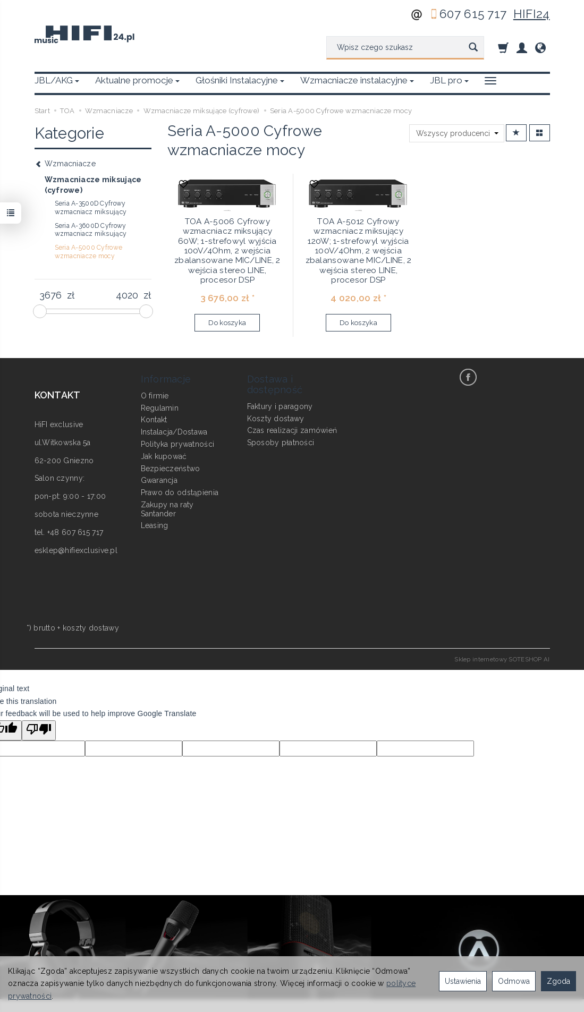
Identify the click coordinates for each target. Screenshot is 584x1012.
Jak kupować (164, 456)
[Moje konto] (521, 47)
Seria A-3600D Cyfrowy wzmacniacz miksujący (91, 230)
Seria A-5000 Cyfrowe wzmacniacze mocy (89, 252)
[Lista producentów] (456, 133)
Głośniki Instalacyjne (240, 80)
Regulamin (160, 408)
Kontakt (154, 419)
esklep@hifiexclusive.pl (76, 550)
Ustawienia (463, 981)
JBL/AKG (57, 80)
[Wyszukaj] (473, 47)
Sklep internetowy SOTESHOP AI (501, 659)
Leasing (154, 525)
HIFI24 (531, 14)
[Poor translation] (39, 730)
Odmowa (514, 981)
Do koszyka (227, 323)
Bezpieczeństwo (170, 468)
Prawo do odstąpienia (180, 492)
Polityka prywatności (178, 444)
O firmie (155, 396)
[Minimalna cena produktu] (51, 295)
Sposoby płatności (281, 442)
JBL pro (449, 80)
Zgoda (558, 981)
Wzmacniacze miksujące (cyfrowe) (93, 184)
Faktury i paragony (280, 406)
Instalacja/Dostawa (174, 432)
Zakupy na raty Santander (167, 509)
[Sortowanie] (516, 133)
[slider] (40, 311)
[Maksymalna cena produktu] (127, 295)
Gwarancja (159, 480)
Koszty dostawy (275, 418)
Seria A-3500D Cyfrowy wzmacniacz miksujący (91, 208)
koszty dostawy (91, 628)
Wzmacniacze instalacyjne (357, 80)
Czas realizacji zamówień (292, 430)
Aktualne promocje (137, 80)
